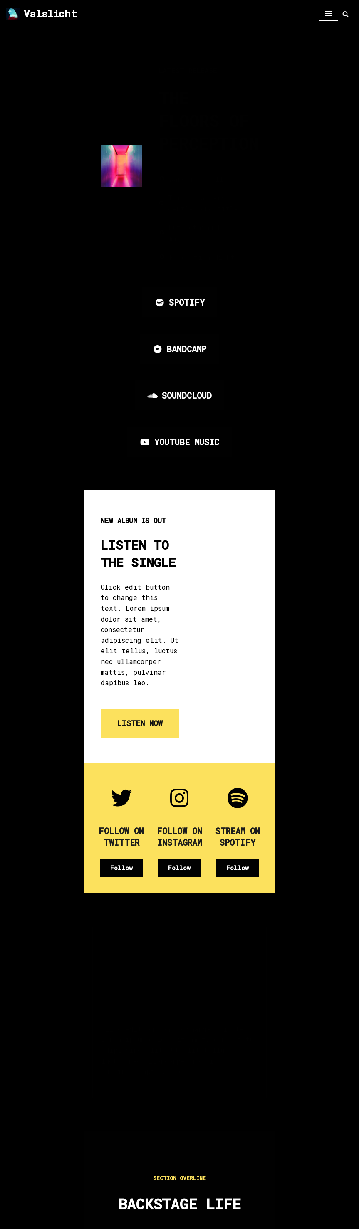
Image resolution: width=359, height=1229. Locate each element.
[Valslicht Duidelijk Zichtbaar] (41, 14)
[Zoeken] (345, 14)
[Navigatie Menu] (328, 14)
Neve (111, 1220)
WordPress (238, 1220)
